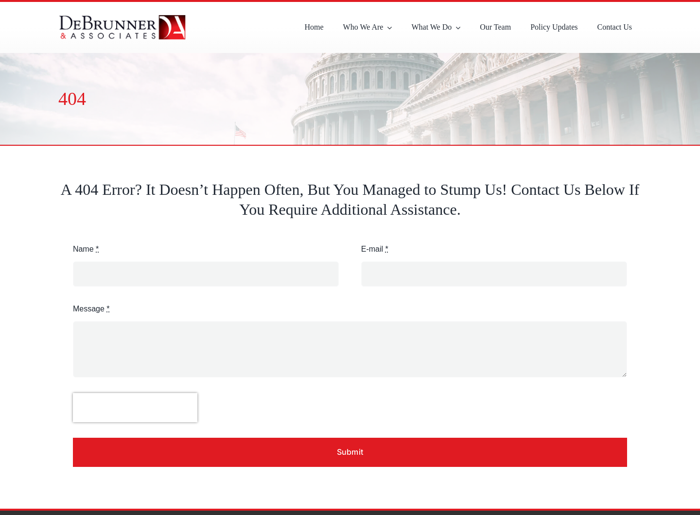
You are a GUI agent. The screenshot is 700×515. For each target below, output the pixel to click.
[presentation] (135, 407)
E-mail (374, 249)
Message (91, 309)
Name (86, 249)
